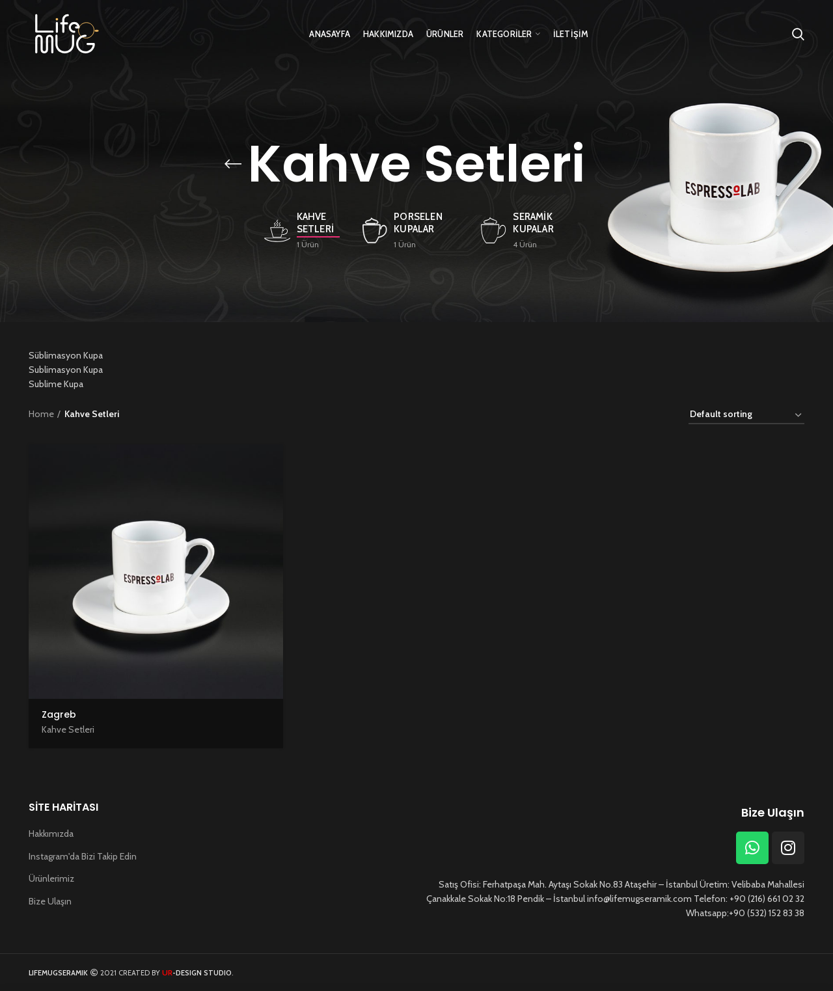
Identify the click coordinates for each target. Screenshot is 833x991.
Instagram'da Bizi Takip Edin (83, 856)
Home (41, 414)
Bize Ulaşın (50, 901)
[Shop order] (746, 416)
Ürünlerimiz (51, 878)
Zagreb (59, 714)
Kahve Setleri (68, 729)
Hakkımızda (51, 833)
